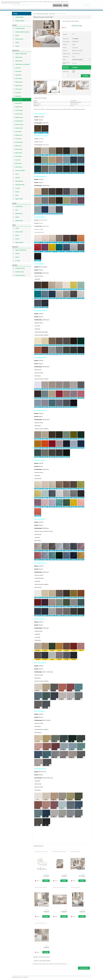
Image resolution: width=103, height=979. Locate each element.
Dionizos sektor (52, 13)
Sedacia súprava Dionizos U (59, 887)
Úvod (35, 13)
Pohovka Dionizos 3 (75, 851)
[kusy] (64, 75)
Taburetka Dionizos (75, 887)
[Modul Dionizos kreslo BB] (46, 21)
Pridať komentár (83, 968)
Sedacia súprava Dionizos (41, 887)
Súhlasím (64, 5)
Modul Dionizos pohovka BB (60, 851)
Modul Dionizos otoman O (41, 851)
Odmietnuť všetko (53, 5)
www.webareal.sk (24, 977)
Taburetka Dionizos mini (41, 923)
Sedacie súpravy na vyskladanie (42, 13)
